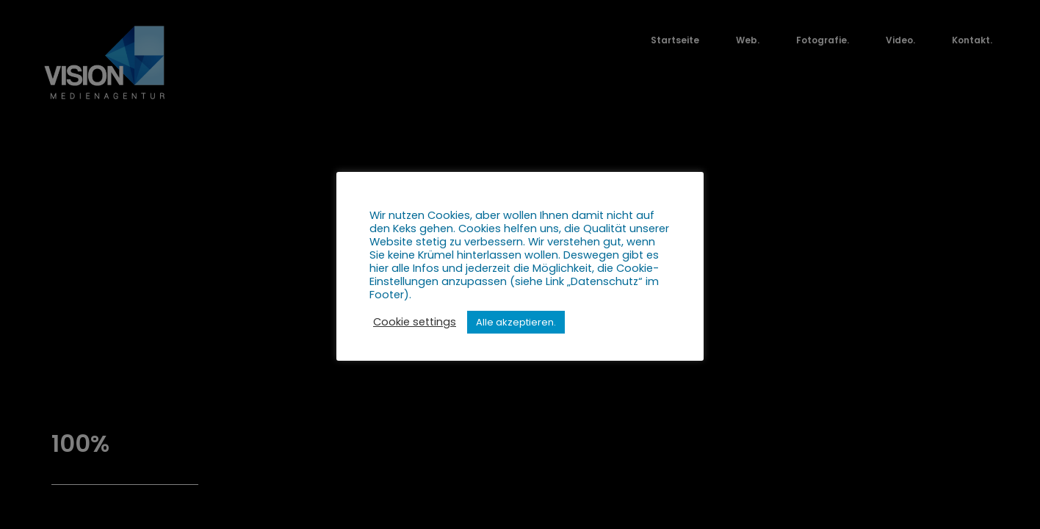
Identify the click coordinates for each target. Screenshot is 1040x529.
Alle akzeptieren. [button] (516, 322)
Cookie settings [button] (414, 321)
